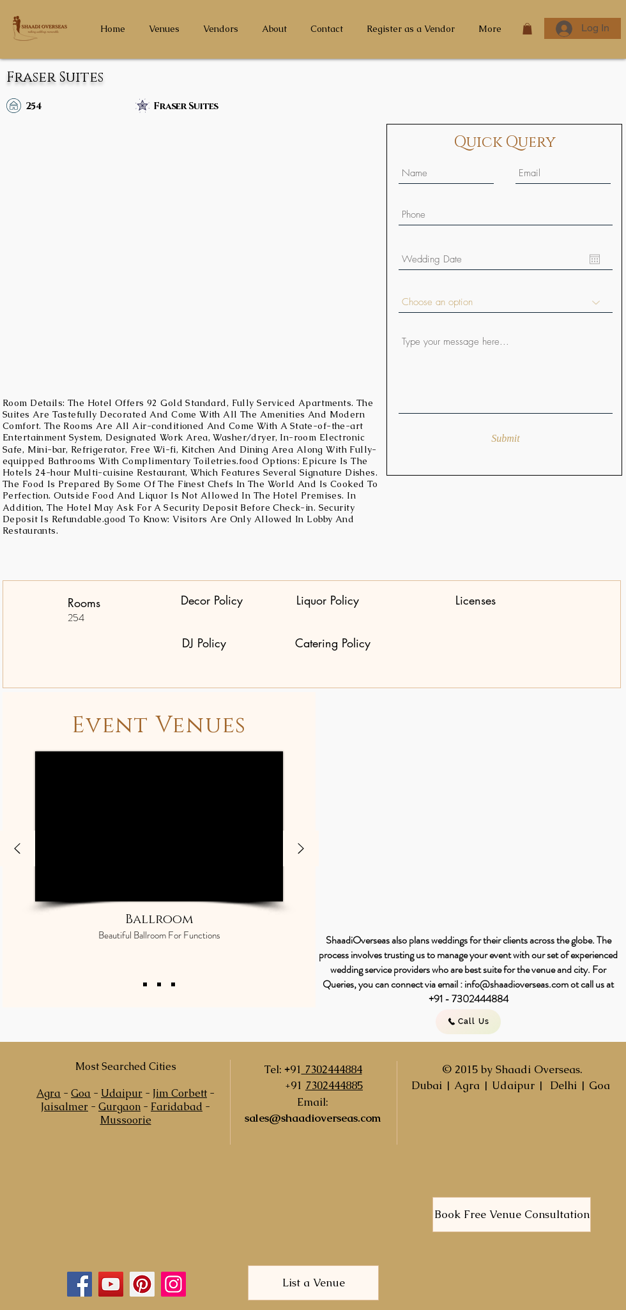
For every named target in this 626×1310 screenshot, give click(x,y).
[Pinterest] (142, 1284)
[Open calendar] (595, 259)
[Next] (301, 849)
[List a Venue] (313, 1282)
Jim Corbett (180, 1093)
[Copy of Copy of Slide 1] (173, 984)
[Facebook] (79, 1284)
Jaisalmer (64, 1106)
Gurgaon (119, 1106)
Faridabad (176, 1106)
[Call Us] (468, 1021)
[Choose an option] (506, 302)
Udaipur (121, 1093)
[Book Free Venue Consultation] (511, 1214)
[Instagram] (173, 1284)
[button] (527, 28)
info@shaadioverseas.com (516, 984)
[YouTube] (110, 1284)
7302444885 (334, 1085)
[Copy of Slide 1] (159, 984)
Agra (48, 1093)
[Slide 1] (145, 984)
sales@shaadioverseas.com (313, 1118)
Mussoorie (125, 1120)
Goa (81, 1093)
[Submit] (505, 438)
